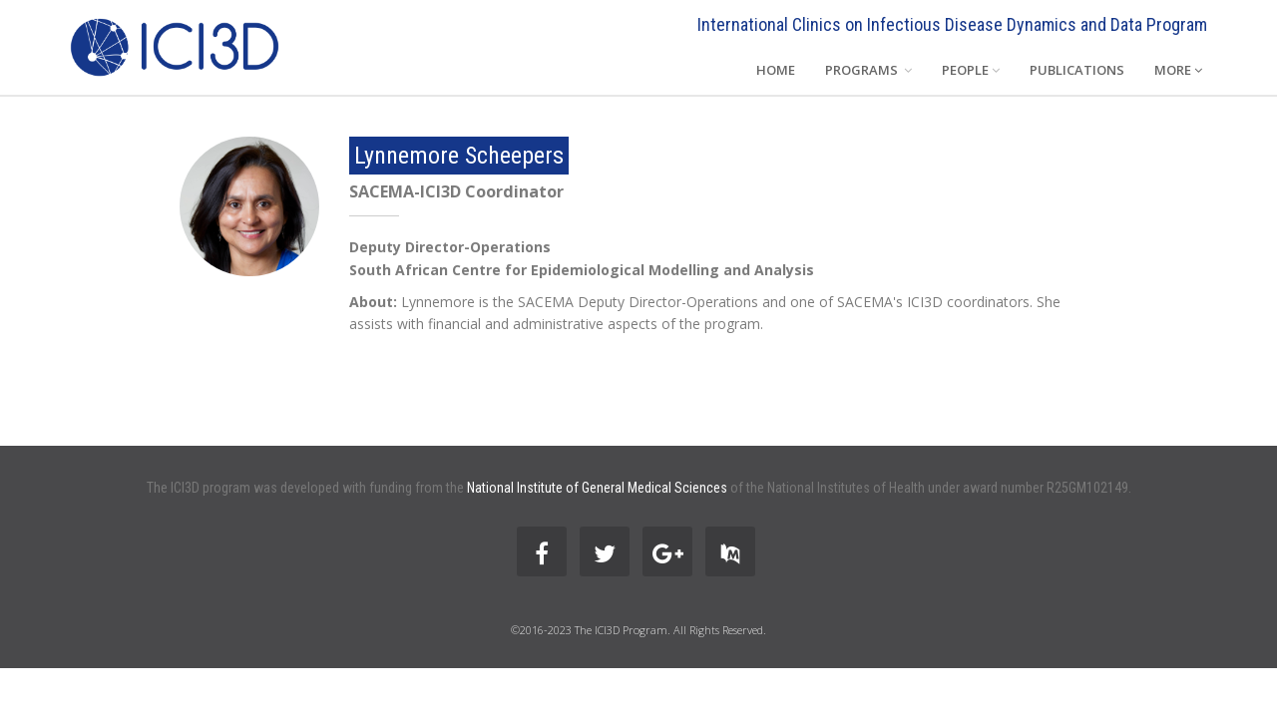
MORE (1178, 70)
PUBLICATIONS (1077, 70)
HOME (775, 70)
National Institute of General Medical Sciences (597, 488)
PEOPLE (971, 70)
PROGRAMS (868, 70)
